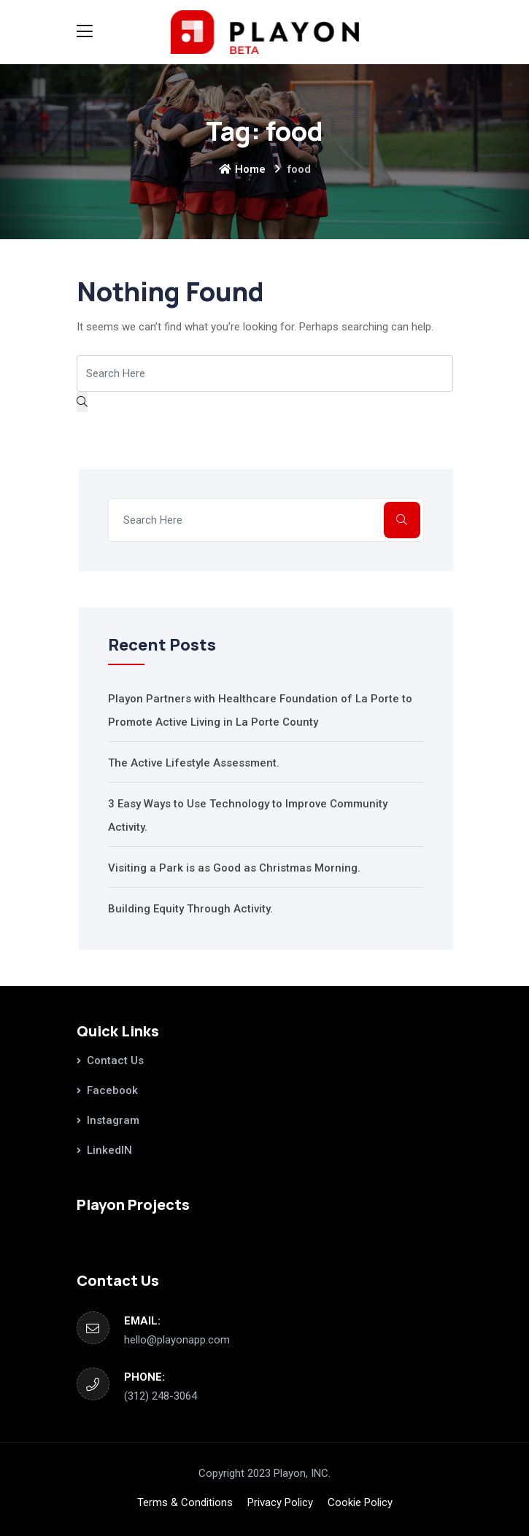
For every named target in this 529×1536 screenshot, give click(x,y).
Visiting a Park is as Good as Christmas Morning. (234, 867)
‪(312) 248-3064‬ (160, 1396)
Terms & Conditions (185, 1502)
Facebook (112, 1090)
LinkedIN (109, 1150)
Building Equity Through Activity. (190, 908)
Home (242, 169)
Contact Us (115, 1060)
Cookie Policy (360, 1502)
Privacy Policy (280, 1502)
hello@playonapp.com (177, 1339)
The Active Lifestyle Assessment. (193, 762)
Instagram (113, 1120)
